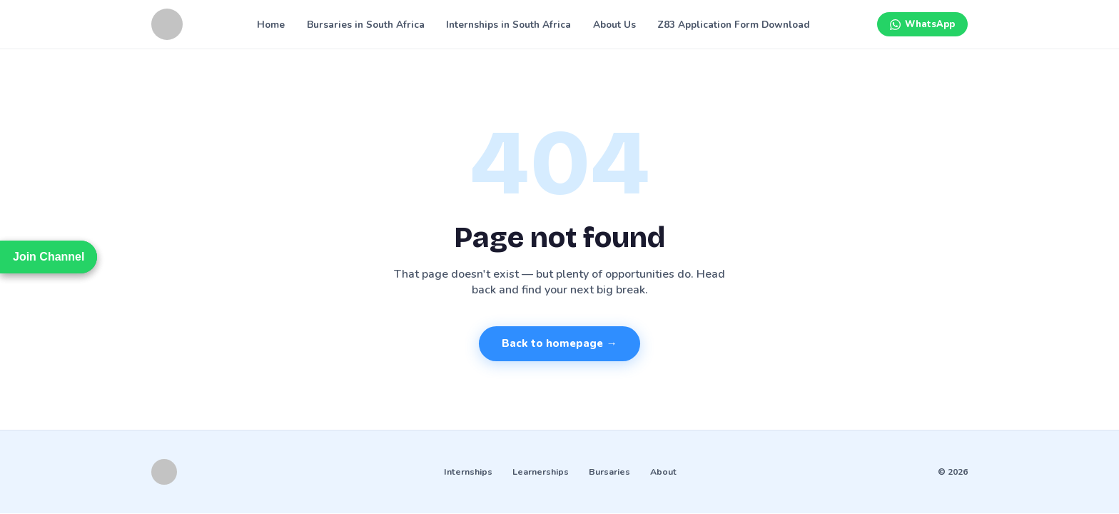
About (663, 471)
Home (271, 24)
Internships (468, 471)
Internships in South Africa (508, 24)
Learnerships (540, 471)
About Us (614, 24)
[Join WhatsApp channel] (922, 24)
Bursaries (609, 471)
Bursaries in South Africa (366, 24)
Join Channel (48, 257)
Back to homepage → (559, 343)
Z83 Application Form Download (733, 24)
